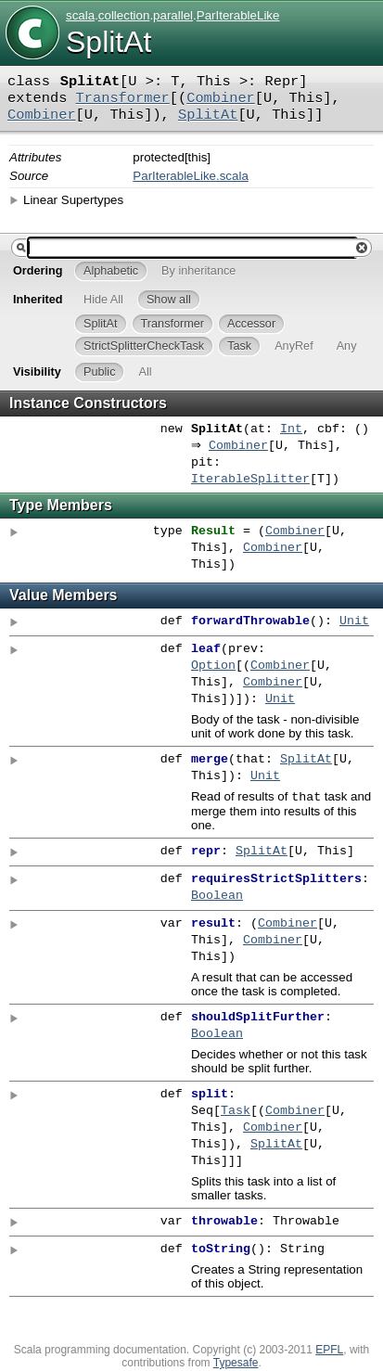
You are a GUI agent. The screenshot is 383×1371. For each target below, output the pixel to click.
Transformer (123, 98)
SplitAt (207, 115)
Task (235, 1113)
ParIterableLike (238, 15)
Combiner (220, 98)
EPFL (329, 1351)
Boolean (217, 898)
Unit (354, 621)
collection (124, 15)
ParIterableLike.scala (190, 176)
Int (291, 429)
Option (213, 666)
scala (80, 15)
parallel (173, 15)
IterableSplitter (250, 479)
